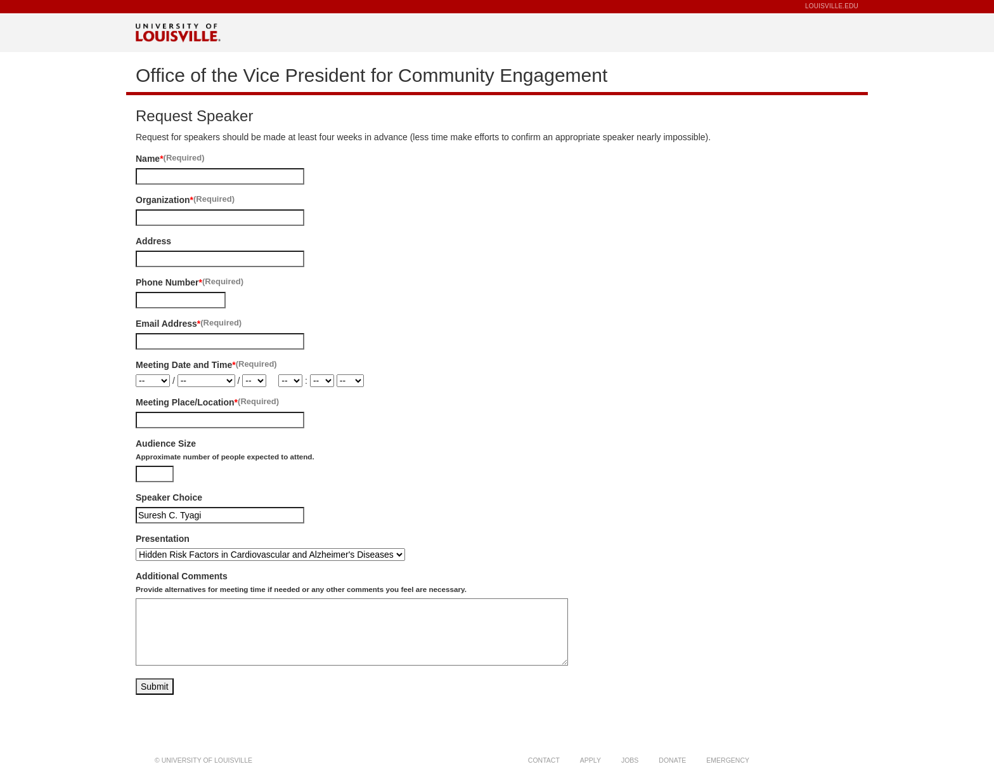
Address (153, 241)
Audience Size (225, 449)
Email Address (166, 324)
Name (148, 159)
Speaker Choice (169, 497)
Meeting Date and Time (184, 365)
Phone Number (167, 282)
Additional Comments (301, 582)
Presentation (163, 539)
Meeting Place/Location (185, 402)
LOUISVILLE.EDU (831, 6)
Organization (163, 200)
